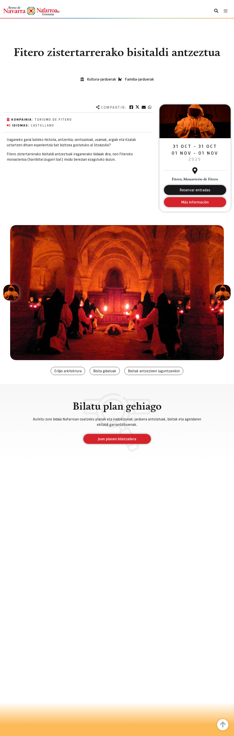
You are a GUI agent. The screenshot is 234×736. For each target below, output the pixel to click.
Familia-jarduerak (139, 79)
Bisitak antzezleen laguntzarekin (154, 370)
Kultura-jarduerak (101, 79)
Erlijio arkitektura (68, 370)
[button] (11, 292)
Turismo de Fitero (53, 119)
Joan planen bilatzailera (117, 438)
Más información (195, 202)
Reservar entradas (195, 189)
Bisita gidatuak (104, 370)
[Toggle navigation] (225, 11)
